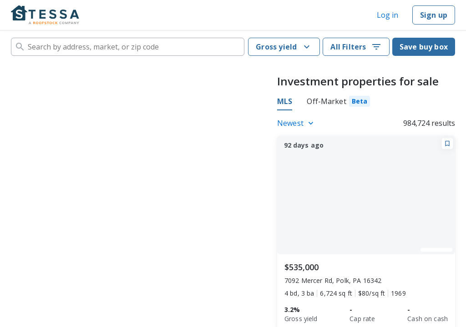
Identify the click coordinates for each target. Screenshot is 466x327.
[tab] (338, 102)
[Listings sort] (296, 123)
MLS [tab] (284, 101)
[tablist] (323, 102)
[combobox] (127, 47)
